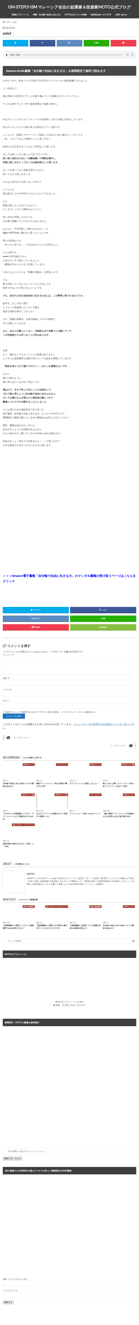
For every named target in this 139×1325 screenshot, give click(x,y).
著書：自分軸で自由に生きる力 (47, 14)
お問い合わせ (121, 14)
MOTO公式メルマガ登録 (76, 14)
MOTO (31, 873)
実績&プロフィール (20, 14)
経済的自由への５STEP (101, 14)
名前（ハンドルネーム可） (15, 1279)
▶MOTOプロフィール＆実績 (69, 1002)
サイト (6, 700)
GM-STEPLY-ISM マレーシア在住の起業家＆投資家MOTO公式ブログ (69, 7)
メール (7, 689)
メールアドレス (10, 1290)
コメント (8, 654)
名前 (6, 678)
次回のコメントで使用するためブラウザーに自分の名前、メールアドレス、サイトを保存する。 (51, 712)
